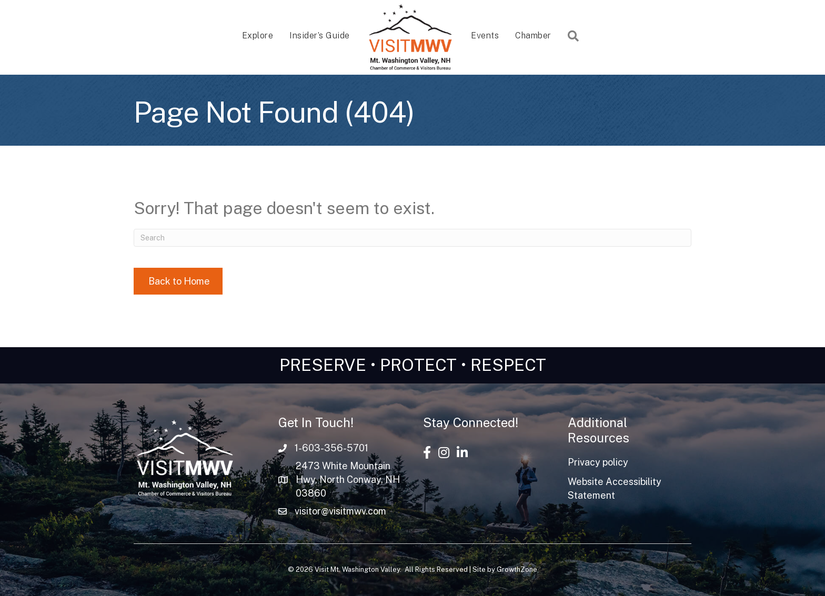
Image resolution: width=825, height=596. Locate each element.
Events (485, 36)
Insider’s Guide (319, 36)
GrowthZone (517, 569)
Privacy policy (598, 462)
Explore (258, 36)
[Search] (412, 238)
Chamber (533, 36)
